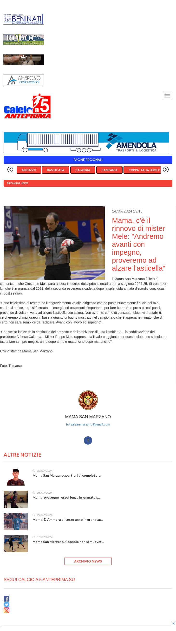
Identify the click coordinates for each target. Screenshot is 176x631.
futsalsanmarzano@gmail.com (88, 424)
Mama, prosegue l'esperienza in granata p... (66, 497)
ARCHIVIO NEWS (88, 561)
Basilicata (55, 170)
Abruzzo (29, 170)
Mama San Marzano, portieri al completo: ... (67, 475)
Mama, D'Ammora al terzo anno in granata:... (68, 519)
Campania (109, 170)
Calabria (82, 170)
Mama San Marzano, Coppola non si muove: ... (68, 542)
